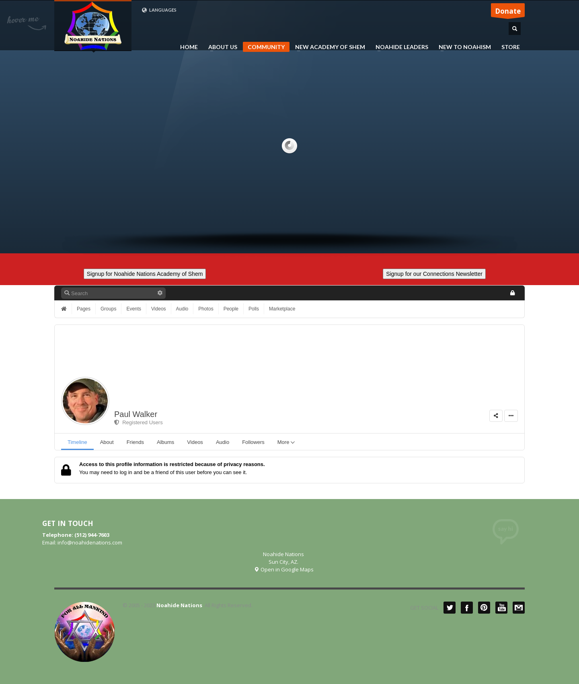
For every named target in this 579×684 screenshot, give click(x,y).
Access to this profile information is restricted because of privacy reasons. (172, 464)
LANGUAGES (159, 10)
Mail (519, 608)
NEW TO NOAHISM (462, 47)
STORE (510, 47)
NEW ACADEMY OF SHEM (327, 47)
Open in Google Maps (284, 569)
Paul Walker (135, 414)
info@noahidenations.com (89, 542)
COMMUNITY (266, 46)
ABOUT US (220, 47)
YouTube (501, 608)
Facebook (467, 608)
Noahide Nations (179, 605)
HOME (189, 47)
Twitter (449, 608)
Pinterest (484, 608)
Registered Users (138, 422)
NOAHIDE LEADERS (399, 47)
